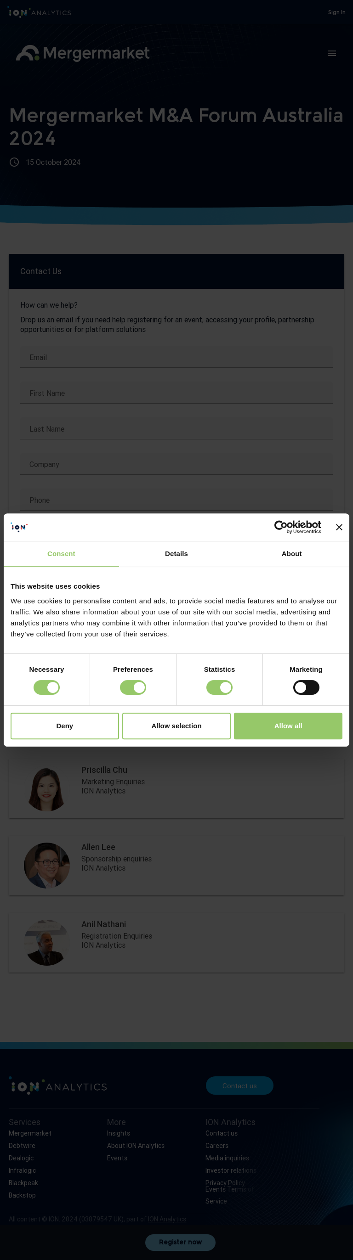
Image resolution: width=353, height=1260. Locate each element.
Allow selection (176, 726)
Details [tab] (176, 553)
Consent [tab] (61, 553)
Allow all (288, 726)
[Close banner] (339, 527)
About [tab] (292, 553)
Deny (64, 726)
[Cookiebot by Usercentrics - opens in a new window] (281, 527)
